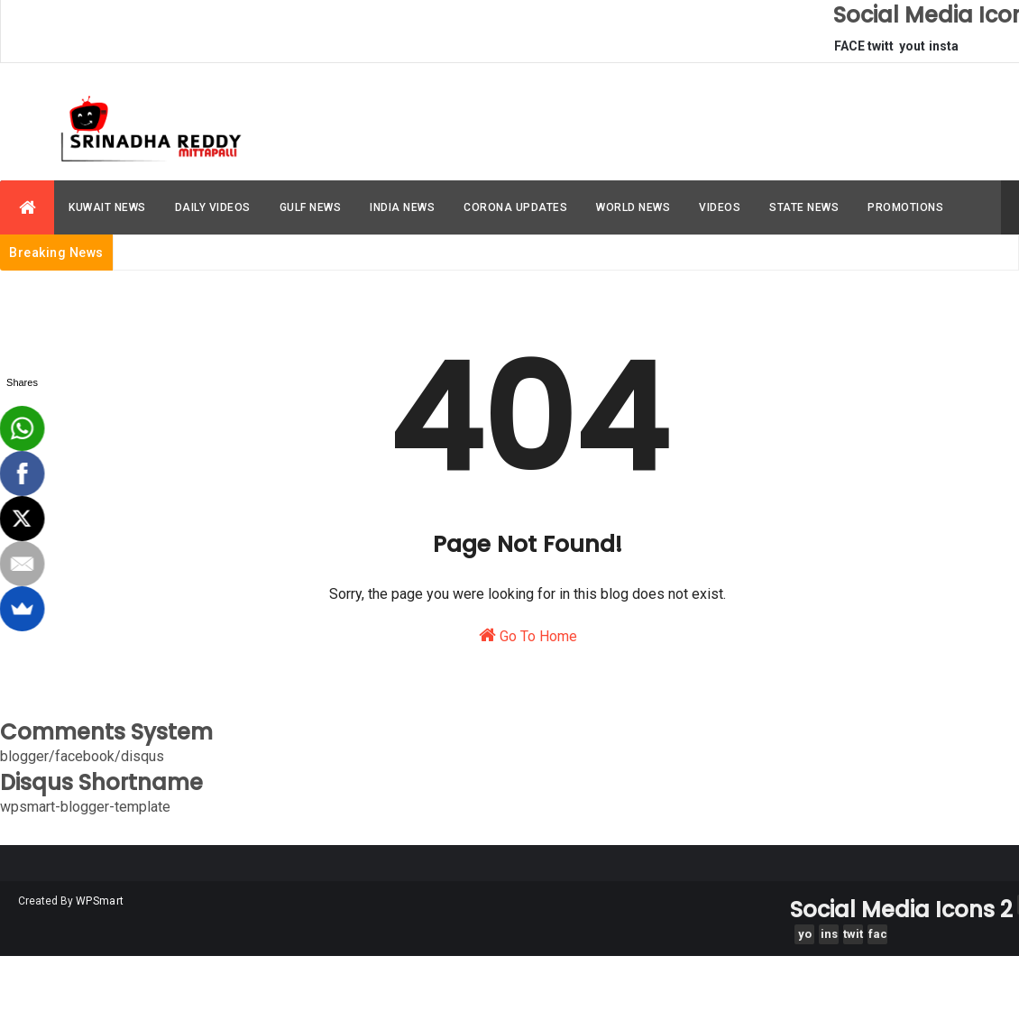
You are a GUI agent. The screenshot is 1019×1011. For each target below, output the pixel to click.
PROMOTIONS (905, 207)
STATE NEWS (804, 207)
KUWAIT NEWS (107, 207)
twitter (881, 50)
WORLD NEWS (633, 207)
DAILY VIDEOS (213, 207)
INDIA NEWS (402, 207)
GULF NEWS (311, 207)
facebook (877, 935)
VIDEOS (719, 207)
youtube (912, 50)
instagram (944, 50)
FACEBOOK (849, 50)
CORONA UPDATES (515, 207)
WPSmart (100, 901)
